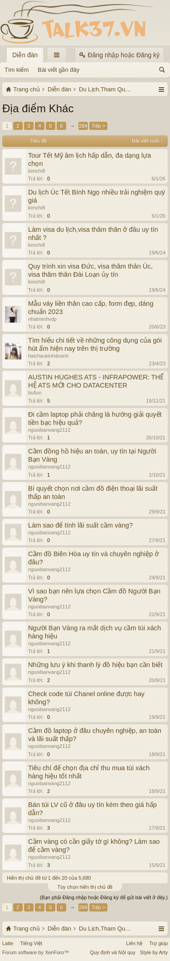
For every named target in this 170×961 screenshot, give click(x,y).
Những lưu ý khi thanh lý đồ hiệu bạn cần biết (95, 664)
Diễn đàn (25, 55)
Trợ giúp (158, 943)
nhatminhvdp (42, 319)
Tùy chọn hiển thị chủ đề (85, 887)
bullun (34, 392)
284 (83, 126)
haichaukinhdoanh (48, 356)
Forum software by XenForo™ (35, 952)
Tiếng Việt (31, 943)
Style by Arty (154, 952)
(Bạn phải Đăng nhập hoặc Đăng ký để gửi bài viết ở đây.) (104, 897)
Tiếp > (98, 126)
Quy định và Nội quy (113, 952)
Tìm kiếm (17, 69)
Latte (7, 943)
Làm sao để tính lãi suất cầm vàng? (80, 525)
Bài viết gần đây (58, 69)
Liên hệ (134, 943)
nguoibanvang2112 (49, 430)
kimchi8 (36, 171)
